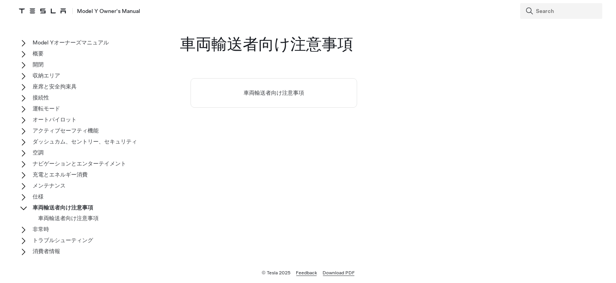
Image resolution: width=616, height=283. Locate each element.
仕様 (38, 196)
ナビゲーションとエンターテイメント (79, 163)
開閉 (38, 64)
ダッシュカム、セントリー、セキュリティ (85, 141)
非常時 (41, 229)
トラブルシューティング (63, 240)
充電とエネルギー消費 (60, 174)
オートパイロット (55, 119)
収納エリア (46, 75)
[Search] (562, 11)
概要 (38, 53)
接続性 (41, 97)
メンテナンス (49, 185)
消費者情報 (46, 251)
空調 (38, 152)
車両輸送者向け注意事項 (274, 93)
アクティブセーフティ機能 (66, 130)
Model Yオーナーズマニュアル (71, 42)
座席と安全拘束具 (55, 86)
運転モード (46, 108)
